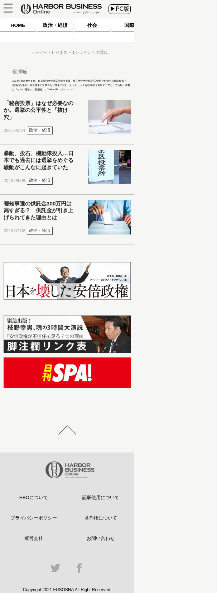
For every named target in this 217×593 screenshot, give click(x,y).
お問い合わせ (101, 538)
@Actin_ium (67, 89)
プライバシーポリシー (33, 518)
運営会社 (33, 538)
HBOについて (33, 497)
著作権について (101, 518)
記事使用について (100, 497)
